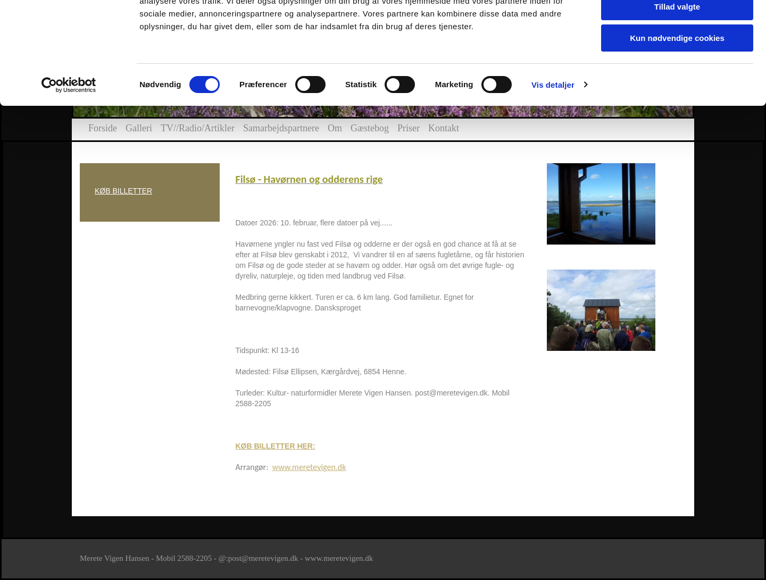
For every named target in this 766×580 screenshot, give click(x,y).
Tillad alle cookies (677, 26)
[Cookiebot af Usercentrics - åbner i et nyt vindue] (68, 136)
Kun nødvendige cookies (677, 88)
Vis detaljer (552, 135)
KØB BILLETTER (123, 191)
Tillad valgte (677, 57)
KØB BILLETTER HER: (275, 446)
